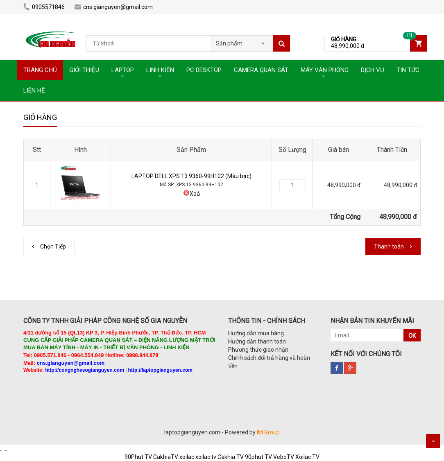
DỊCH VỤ (372, 70)
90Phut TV (138, 457)
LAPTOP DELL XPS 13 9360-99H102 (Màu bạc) (191, 176)
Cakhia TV (230, 457)
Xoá (191, 193)
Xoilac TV (307, 457)
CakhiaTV (165, 457)
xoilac (186, 457)
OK (412, 335)
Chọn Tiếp (53, 246)
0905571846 (44, 7)
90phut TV (258, 457)
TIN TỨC (407, 70)
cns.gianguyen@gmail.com (114, 7)
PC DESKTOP (204, 70)
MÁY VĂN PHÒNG (325, 70)
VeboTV (283, 457)
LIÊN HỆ (34, 90)
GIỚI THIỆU (84, 70)
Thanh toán (389, 246)
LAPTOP (122, 70)
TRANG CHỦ (40, 70)
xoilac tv (205, 457)
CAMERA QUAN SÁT (261, 70)
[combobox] (241, 41)
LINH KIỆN (160, 70)
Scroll (433, 441)
